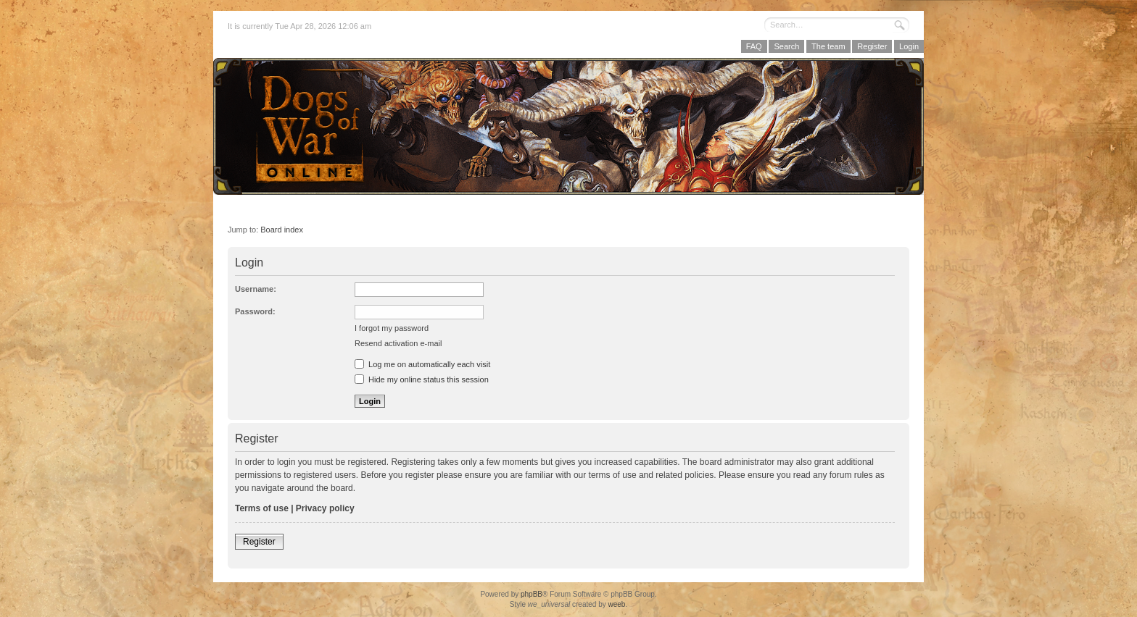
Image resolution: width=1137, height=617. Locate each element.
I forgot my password (392, 328)
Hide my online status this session (422, 379)
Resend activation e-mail (398, 343)
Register (872, 46)
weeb (616, 604)
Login (909, 46)
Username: (255, 289)
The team (828, 46)
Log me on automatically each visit (422, 364)
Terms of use (262, 508)
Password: (255, 311)
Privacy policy (325, 508)
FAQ (754, 46)
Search (786, 46)
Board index (281, 229)
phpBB (531, 594)
